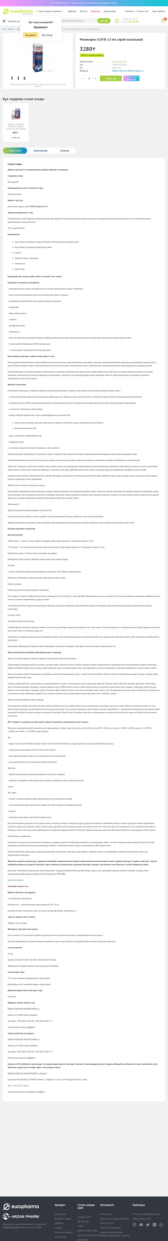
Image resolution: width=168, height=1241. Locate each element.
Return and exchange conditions (114, 1218)
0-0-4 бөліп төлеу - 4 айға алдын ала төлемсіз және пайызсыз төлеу (84, 2)
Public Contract (107, 1223)
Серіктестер (60, 1237)
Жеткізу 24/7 (83, 1221)
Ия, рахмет (30, 35)
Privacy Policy (106, 1214)
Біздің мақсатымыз (63, 1232)
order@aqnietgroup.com (150, 1214)
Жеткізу (83, 11)
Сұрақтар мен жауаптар (89, 1235)
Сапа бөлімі (83, 1239)
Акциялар (95, 11)
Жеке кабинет (158, 11)
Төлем (80, 1226)
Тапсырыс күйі (143, 11)
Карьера (59, 1227)
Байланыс (72, 11)
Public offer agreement (110, 1227)
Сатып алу (111, 78)
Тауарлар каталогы (14, 21)
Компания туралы (63, 1218)
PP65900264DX (11, 1227)
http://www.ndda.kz (16, 880)
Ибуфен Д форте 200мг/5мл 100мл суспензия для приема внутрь (16, 127)
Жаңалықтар (61, 1214)
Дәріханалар (110, 11)
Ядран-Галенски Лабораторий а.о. (128, 70)
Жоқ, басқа (47, 35)
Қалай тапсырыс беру (87, 1230)
